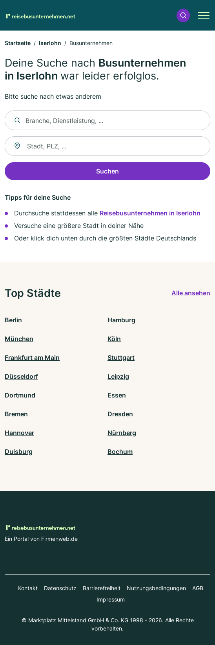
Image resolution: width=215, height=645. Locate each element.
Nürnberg (122, 433)
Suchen (107, 171)
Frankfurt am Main (32, 357)
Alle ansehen (190, 293)
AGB (197, 588)
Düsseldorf (21, 376)
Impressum (111, 599)
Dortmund (20, 395)
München (19, 339)
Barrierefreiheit (101, 588)
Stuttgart (121, 357)
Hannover (19, 433)
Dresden (120, 414)
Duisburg (19, 451)
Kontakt (28, 588)
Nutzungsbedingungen (156, 588)
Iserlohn (50, 43)
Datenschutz (60, 588)
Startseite (18, 43)
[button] (183, 15)
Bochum (120, 451)
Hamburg (121, 320)
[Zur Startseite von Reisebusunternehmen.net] (40, 15)
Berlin (13, 320)
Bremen (16, 414)
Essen (117, 395)
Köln (114, 339)
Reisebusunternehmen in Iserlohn (150, 213)
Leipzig (118, 376)
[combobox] (107, 146)
